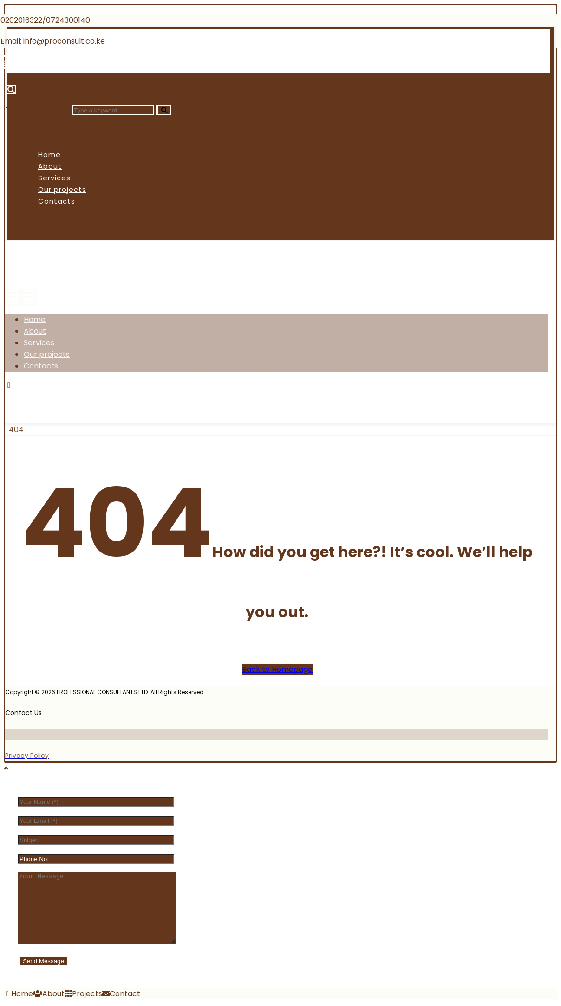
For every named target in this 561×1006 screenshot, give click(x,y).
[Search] (163, 110)
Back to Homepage (277, 669)
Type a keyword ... (38, 110)
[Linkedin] (118, 62)
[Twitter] (59, 396)
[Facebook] (25, 396)
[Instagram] (94, 396)
